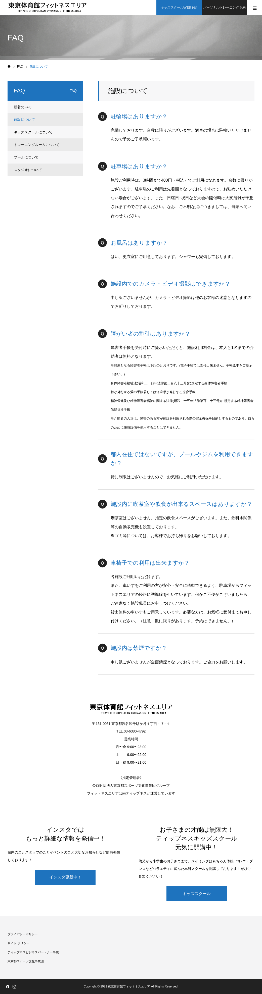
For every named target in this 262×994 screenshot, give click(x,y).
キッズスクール (197, 894)
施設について (24, 120)
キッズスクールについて (33, 132)
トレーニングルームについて (37, 145)
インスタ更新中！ (65, 877)
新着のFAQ (22, 107)
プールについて (26, 157)
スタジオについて (28, 170)
